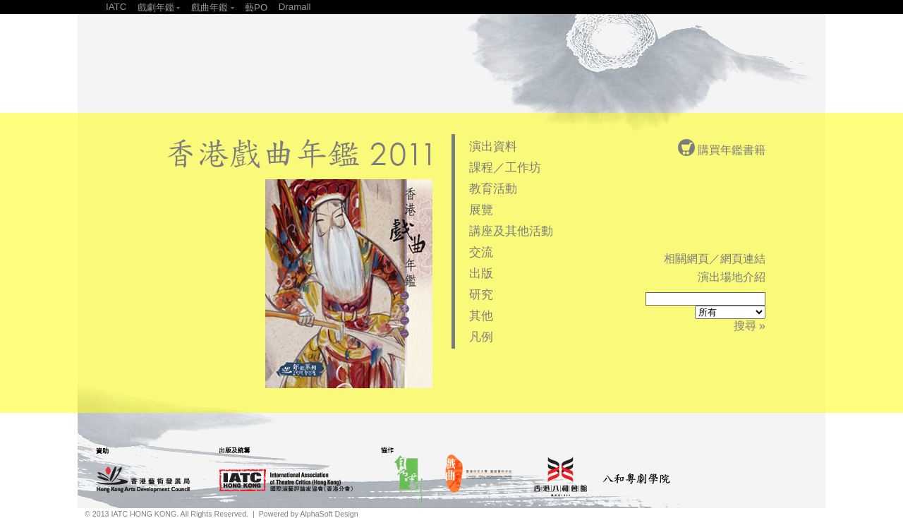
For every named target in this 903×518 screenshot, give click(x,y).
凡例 (481, 337)
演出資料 (493, 146)
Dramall (295, 6)
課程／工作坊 (505, 167)
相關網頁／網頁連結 (714, 259)
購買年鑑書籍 (721, 150)
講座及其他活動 (511, 231)
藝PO (256, 7)
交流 (481, 252)
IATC (116, 6)
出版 (481, 273)
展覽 (481, 210)
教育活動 (493, 188)
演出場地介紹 (731, 277)
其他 (481, 315)
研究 (481, 294)
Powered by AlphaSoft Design (308, 514)
